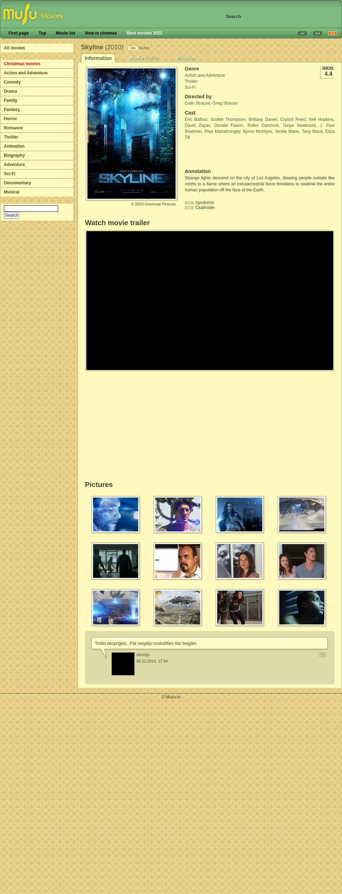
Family (10, 100)
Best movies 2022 (145, 33)
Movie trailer (143, 58)
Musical (11, 192)
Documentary (17, 182)
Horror (10, 118)
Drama (10, 91)
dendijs (143, 654)
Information (98, 58)
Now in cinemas (101, 33)
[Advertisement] (226, 154)
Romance (13, 127)
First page (18, 33)
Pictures (185, 58)
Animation (14, 146)
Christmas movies (22, 63)
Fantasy (12, 109)
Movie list (65, 33)
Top (42, 33)
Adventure (14, 164)
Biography (14, 155)
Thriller (11, 137)
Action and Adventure (26, 72)
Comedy (12, 82)
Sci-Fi (10, 173)
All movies (14, 47)
